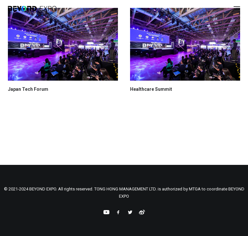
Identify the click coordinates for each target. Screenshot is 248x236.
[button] (63, 44)
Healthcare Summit (151, 89)
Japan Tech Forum (28, 89)
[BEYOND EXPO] (32, 8)
